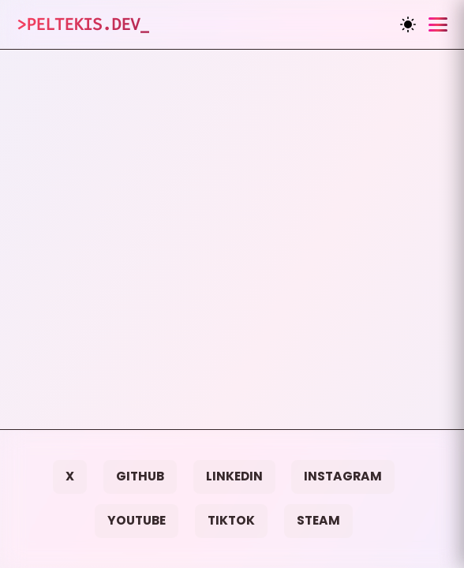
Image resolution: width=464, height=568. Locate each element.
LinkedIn (234, 476)
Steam (318, 520)
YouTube (136, 520)
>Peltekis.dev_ (83, 24)
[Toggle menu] (437, 24)
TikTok (231, 520)
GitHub (140, 476)
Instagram (343, 476)
